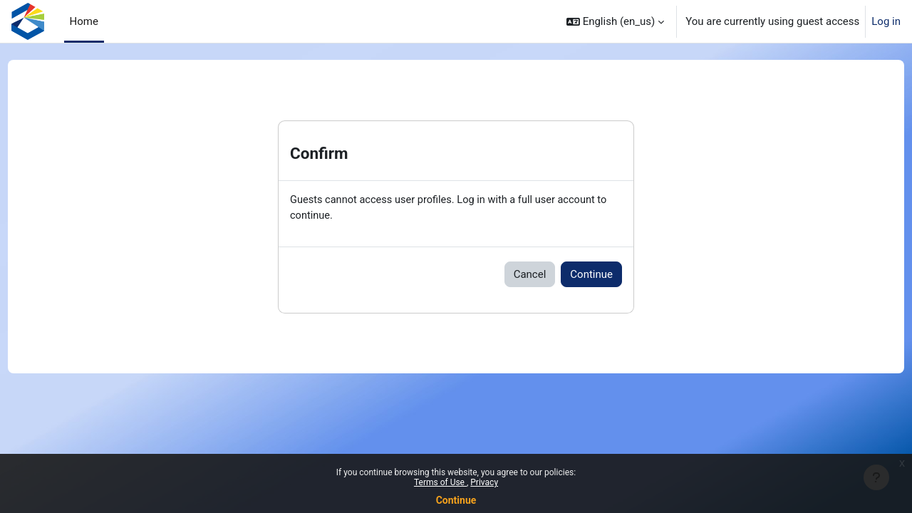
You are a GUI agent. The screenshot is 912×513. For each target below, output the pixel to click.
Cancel (530, 275)
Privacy (484, 482)
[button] (615, 21)
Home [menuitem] (84, 21)
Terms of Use (440, 482)
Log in (886, 21)
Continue (456, 500)
